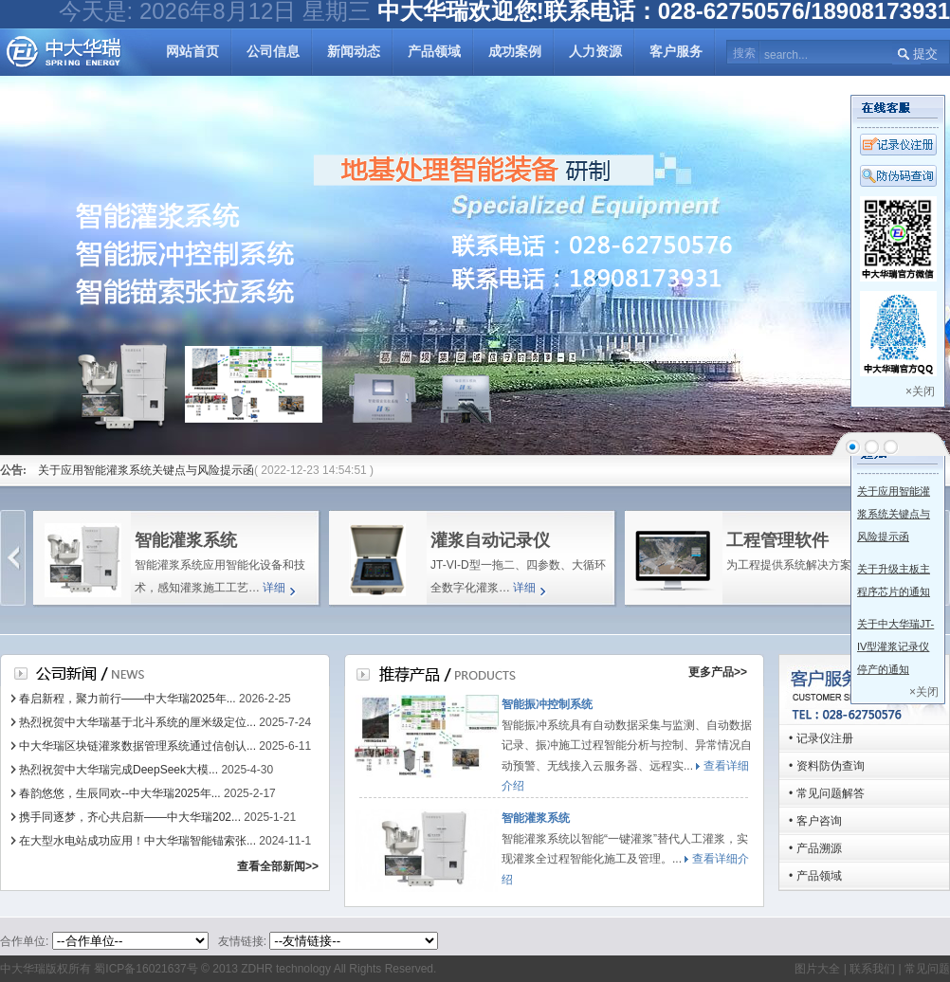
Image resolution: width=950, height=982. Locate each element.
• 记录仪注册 (821, 738)
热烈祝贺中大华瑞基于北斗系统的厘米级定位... (137, 722)
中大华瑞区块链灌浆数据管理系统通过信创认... (137, 746)
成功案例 (514, 52)
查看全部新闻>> (278, 866)
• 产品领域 (815, 875)
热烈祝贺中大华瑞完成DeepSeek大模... (118, 769)
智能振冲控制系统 (547, 704)
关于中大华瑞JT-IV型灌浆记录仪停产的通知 (895, 646)
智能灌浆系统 (536, 818)
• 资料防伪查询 (827, 766)
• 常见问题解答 (827, 793)
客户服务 (676, 52)
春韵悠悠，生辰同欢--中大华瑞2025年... (120, 793)
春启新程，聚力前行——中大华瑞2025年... (127, 698)
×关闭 (920, 391)
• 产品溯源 (815, 848)
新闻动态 (353, 52)
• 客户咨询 (815, 820)
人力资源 (595, 52)
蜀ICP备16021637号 (145, 968)
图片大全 (817, 968)
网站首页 (192, 52)
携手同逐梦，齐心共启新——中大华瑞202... (130, 817)
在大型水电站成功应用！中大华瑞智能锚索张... (137, 840)
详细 (274, 587)
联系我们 (871, 968)
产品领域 (434, 52)
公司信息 (273, 52)
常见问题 (927, 968)
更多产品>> (717, 672)
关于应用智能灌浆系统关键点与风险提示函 (146, 470)
